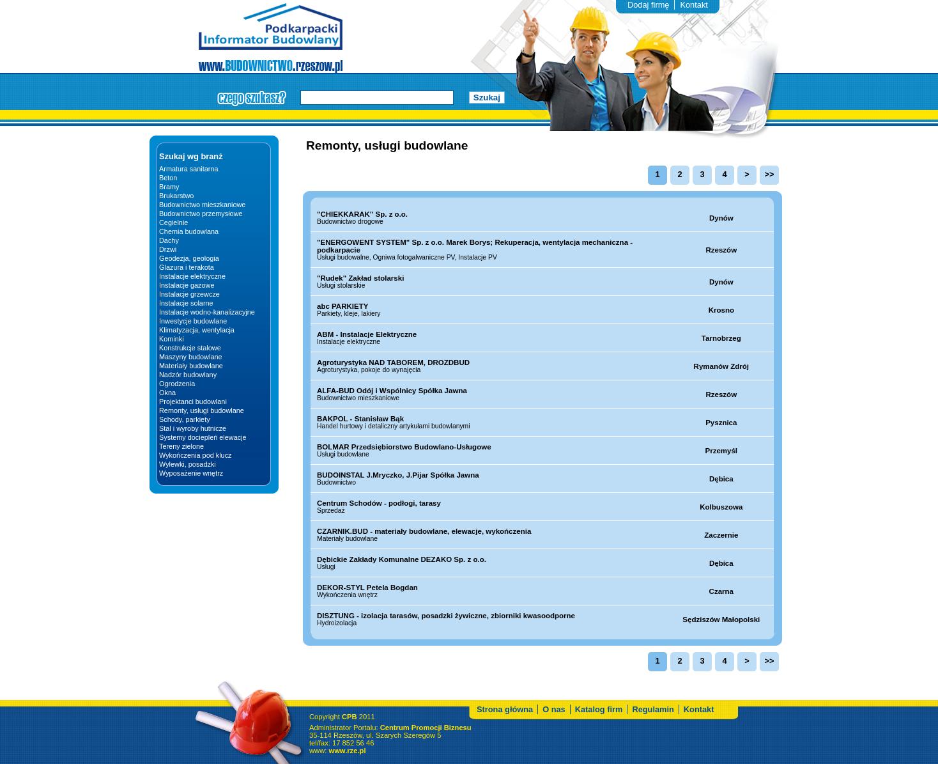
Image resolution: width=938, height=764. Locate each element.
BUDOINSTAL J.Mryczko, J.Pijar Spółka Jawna (398, 475)
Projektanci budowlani (193, 401)
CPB (349, 733)
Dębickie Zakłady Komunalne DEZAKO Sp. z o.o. (401, 559)
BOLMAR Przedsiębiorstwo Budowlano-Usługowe (404, 447)
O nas (553, 725)
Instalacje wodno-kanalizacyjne (207, 312)
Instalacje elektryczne (192, 276)
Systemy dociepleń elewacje (203, 437)
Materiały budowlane (191, 366)
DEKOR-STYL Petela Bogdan (367, 587)
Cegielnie (173, 222)
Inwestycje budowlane (193, 321)
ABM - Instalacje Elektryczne (367, 334)
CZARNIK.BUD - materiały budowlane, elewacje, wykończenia (424, 531)
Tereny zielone (181, 446)
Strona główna (505, 725)
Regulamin (652, 725)
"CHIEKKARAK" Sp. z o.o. (362, 214)
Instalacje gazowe (186, 285)
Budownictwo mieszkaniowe (202, 204)
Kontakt (693, 5)
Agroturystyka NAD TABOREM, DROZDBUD (393, 362)
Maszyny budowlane (190, 357)
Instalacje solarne (186, 303)
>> (769, 174)
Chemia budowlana (189, 231)
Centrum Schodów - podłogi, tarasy (379, 503)
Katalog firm (599, 725)
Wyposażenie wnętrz (191, 473)
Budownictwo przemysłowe (201, 213)
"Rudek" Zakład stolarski (360, 278)
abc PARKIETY (342, 306)
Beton (168, 178)
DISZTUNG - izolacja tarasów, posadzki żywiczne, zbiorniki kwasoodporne (446, 616)
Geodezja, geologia (189, 258)
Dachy (169, 240)
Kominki (171, 339)
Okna (167, 392)
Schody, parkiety (184, 419)
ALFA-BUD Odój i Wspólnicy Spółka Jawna (392, 390)
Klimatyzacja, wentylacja (197, 330)
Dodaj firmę (648, 5)
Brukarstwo (176, 195)
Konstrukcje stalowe (190, 348)
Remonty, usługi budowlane (201, 410)
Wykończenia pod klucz (195, 455)
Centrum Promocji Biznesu (426, 743)
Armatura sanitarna (188, 169)
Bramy (169, 187)
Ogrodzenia (177, 383)
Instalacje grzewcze (189, 294)
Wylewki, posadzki (187, 464)
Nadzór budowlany (188, 374)
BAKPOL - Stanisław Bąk (360, 419)
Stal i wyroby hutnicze (192, 428)
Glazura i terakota (186, 267)
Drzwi (167, 249)
